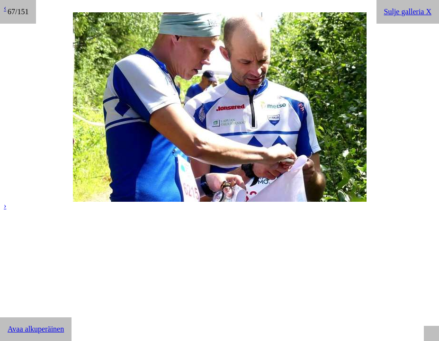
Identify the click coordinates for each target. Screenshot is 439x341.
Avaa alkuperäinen (36, 329)
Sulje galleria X (407, 12)
